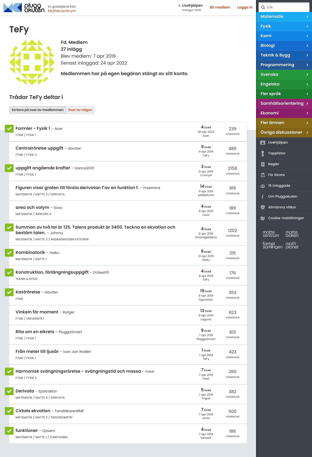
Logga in (245, 7)
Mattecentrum (62, 11)
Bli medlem (220, 7)
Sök (263, 7)
